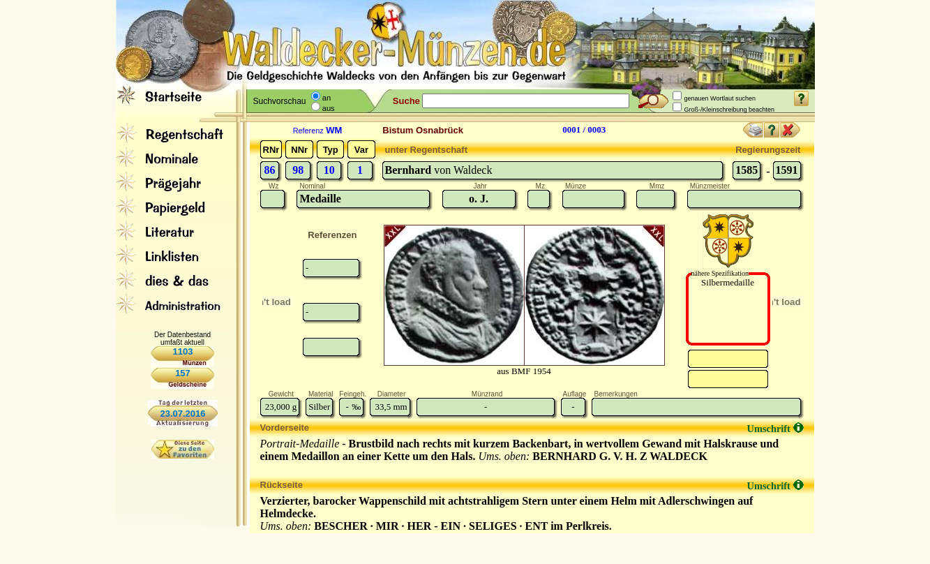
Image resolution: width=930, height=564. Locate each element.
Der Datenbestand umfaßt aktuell (182, 338)
